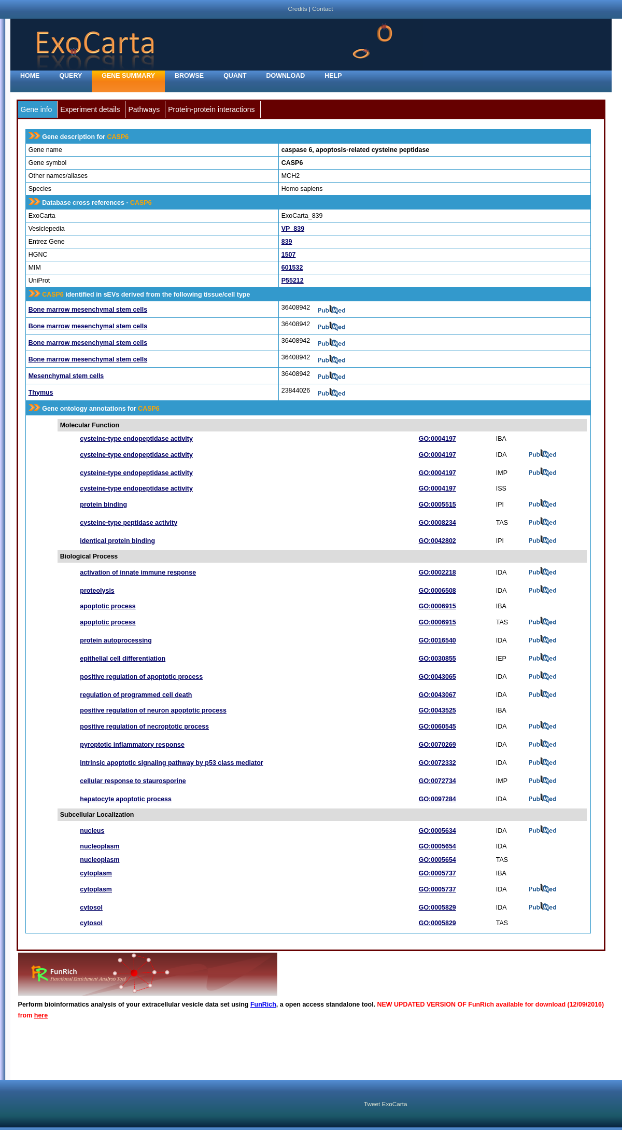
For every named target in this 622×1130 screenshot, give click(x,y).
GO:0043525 (437, 710)
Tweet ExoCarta (385, 1103)
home (29, 75)
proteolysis (97, 590)
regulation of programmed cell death (136, 695)
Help (333, 75)
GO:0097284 (437, 799)
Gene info (36, 109)
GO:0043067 (437, 695)
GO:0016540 (437, 640)
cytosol (91, 907)
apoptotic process (107, 606)
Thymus (41, 392)
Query (70, 75)
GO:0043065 (437, 676)
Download (285, 75)
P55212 (292, 280)
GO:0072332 (437, 762)
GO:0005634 (437, 830)
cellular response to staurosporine (133, 781)
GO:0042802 (437, 541)
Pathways (144, 109)
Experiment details (90, 109)
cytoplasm (96, 873)
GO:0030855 (437, 658)
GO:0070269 (437, 744)
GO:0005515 (437, 504)
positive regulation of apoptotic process (141, 676)
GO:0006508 (437, 590)
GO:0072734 (437, 781)
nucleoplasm (99, 846)
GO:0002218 (437, 572)
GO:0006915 (437, 606)
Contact (322, 8)
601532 (292, 267)
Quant (234, 75)
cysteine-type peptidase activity (128, 522)
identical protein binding (117, 541)
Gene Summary (128, 75)
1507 (288, 254)
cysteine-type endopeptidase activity (136, 438)
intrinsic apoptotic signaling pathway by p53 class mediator (171, 762)
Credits (297, 8)
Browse (189, 75)
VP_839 (292, 228)
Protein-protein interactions (211, 109)
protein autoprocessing (116, 640)
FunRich (263, 1004)
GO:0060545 (437, 726)
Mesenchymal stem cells (66, 376)
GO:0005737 (437, 873)
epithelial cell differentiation (122, 658)
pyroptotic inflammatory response (132, 744)
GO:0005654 (437, 846)
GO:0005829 (437, 907)
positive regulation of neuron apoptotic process (153, 710)
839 (286, 241)
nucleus (92, 830)
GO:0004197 (437, 438)
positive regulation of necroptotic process (144, 726)
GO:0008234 (437, 522)
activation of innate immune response (138, 572)
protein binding (103, 504)
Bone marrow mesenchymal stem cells (88, 309)
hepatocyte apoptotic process (126, 799)
